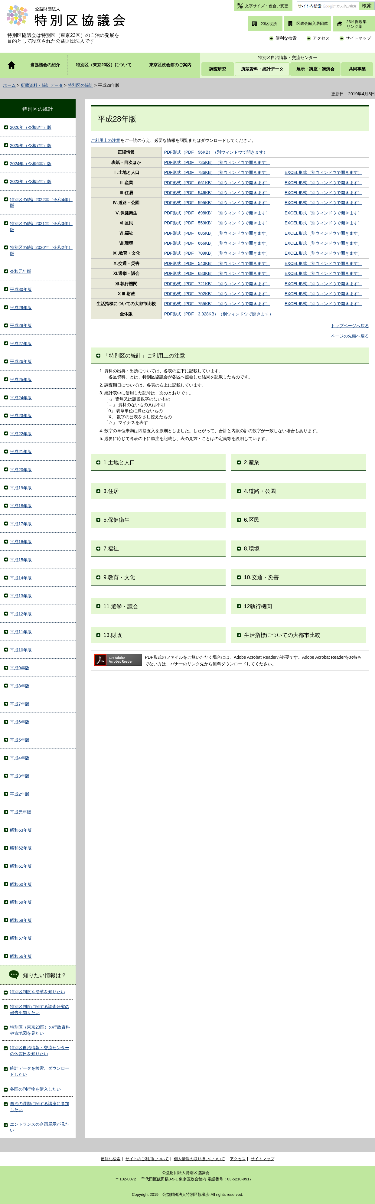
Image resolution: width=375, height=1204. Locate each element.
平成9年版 (19, 667)
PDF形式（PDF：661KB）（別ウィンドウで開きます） (217, 182)
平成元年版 (20, 812)
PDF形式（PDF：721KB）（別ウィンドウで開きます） (217, 283)
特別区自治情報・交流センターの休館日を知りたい (39, 1050)
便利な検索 (286, 38)
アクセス (321, 38)
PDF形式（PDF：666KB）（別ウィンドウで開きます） (217, 243)
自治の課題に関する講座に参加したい (39, 1106)
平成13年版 (21, 595)
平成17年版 (21, 523)
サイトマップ (358, 38)
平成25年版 (21, 379)
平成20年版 (21, 469)
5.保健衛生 (116, 520)
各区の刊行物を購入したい (35, 1089)
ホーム (9, 85)
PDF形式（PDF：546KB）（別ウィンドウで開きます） (217, 192)
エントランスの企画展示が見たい (39, 1127)
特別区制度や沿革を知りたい (37, 991)
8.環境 (251, 549)
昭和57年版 (21, 938)
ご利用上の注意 (105, 140)
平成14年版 (21, 578)
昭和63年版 (21, 830)
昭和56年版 (21, 956)
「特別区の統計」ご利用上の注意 (144, 356)
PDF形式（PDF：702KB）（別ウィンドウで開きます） (217, 293)
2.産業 (251, 462)
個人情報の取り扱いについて (199, 1159)
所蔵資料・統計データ (42, 85)
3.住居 (111, 491)
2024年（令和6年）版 (30, 163)
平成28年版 (21, 325)
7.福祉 (111, 549)
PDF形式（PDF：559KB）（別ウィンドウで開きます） (217, 222)
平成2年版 (19, 794)
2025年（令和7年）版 (30, 145)
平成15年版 (21, 559)
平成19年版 (21, 487)
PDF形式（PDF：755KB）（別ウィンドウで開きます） (217, 303)
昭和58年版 (21, 920)
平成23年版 (21, 415)
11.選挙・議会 (120, 606)
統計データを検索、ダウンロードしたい (39, 1071)
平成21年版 (21, 451)
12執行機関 (258, 606)
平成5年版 (19, 740)
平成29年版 (21, 307)
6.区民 (251, 520)
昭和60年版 (21, 884)
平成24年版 (21, 397)
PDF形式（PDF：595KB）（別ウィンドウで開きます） (217, 202)
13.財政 (112, 635)
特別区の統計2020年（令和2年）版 (41, 250)
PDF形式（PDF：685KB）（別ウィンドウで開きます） (217, 233)
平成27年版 (21, 343)
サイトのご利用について (147, 1159)
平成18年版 (21, 505)
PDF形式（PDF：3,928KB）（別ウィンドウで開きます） (219, 314)
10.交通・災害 (261, 577)
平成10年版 (21, 650)
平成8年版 (19, 686)
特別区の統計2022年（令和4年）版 (41, 202)
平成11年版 (21, 631)
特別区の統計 (80, 85)
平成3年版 (19, 776)
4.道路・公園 (260, 491)
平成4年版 (19, 757)
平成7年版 (19, 704)
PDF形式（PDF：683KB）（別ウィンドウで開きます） (217, 273)
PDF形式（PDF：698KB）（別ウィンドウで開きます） (217, 212)
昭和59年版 (21, 902)
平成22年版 (21, 433)
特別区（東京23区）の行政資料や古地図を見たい (40, 1030)
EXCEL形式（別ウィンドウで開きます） (323, 172)
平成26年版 (21, 361)
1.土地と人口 (119, 462)
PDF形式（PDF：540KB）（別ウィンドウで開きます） (217, 263)
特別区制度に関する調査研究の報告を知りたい (39, 1009)
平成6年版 (19, 721)
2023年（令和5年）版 (30, 181)
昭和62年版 (21, 848)
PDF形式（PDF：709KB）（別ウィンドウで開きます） (217, 253)
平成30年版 (21, 289)
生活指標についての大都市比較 (282, 635)
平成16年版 (21, 541)
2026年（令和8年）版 (30, 127)
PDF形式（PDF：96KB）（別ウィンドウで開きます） (216, 152)
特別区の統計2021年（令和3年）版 (41, 226)
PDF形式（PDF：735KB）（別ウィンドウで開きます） (217, 162)
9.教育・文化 (119, 577)
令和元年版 (20, 271)
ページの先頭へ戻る (350, 336)
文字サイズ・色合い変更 (266, 6)
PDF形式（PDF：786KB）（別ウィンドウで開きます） (217, 172)
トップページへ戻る (350, 325)
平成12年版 (21, 614)
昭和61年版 (21, 866)
